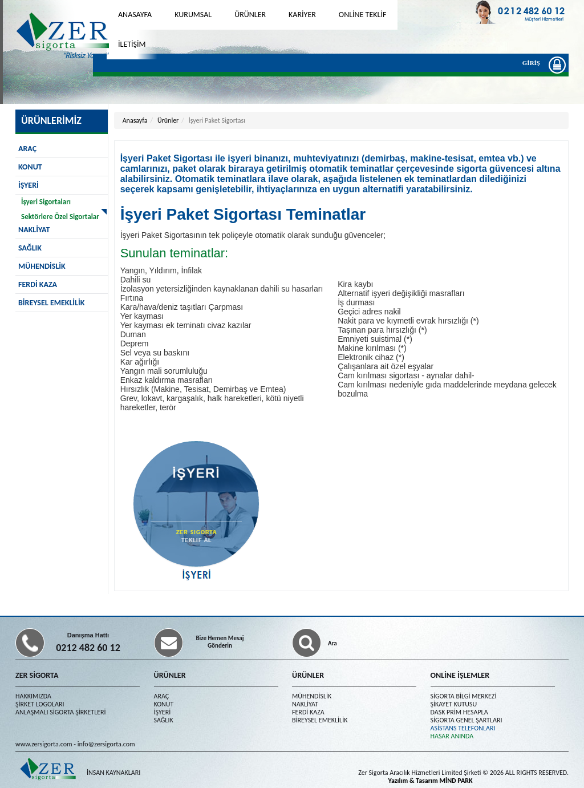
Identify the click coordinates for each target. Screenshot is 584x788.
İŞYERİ (28, 185)
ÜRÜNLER (250, 14)
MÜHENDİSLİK (42, 266)
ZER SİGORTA (36, 675)
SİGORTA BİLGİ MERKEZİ (464, 696)
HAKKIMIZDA (33, 696)
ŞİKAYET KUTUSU (454, 704)
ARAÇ (27, 148)
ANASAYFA (135, 14)
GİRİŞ (534, 64)
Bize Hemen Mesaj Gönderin (220, 642)
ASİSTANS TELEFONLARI (463, 728)
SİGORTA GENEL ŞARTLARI (466, 720)
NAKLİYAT (305, 704)
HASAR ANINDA (452, 736)
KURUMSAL (193, 14)
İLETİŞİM (132, 44)
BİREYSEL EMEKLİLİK (51, 303)
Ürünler (168, 120)
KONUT (30, 167)
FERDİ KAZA (37, 284)
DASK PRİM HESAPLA (459, 712)
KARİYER (302, 14)
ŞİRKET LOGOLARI (39, 704)
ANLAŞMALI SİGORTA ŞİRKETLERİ (60, 712)
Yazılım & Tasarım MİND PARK (430, 781)
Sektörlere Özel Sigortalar (60, 216)
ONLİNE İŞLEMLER (460, 675)
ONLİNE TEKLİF (363, 14)
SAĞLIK (30, 248)
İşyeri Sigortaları (46, 201)
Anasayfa (135, 120)
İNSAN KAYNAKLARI (113, 773)
